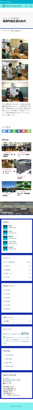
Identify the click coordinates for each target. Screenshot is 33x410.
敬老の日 (10, 236)
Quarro (20, 406)
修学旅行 (20, 178)
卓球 (20, 334)
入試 (18, 334)
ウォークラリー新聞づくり (24, 155)
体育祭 (5, 334)
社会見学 (14, 334)
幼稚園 (7, 337)
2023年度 (7, 297)
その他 (17, 277)
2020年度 (7, 309)
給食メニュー (17, 273)
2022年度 (7, 301)
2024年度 (7, 294)
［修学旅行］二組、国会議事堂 (9, 155)
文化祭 (10, 337)
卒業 (27, 337)
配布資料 (17, 270)
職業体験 (16, 339)
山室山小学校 (9, 366)
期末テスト (8, 339)
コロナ (20, 339)
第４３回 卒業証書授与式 (24, 194)
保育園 (23, 341)
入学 (25, 337)
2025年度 (7, 290)
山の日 (10, 231)
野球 (5, 343)
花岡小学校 (9, 359)
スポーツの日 (12, 242)
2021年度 (7, 305)
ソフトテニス (25, 339)
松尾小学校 (9, 362)
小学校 (12, 339)
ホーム (5, 18)
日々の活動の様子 (14, 18)
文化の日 (10, 247)
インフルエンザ (20, 337)
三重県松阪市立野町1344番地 (12, 380)
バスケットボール (12, 341)
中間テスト (9, 334)
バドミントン (19, 341)
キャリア (15, 337)
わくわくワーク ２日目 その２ (9, 172)
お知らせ (17, 266)
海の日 (10, 226)
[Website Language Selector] (7, 2)
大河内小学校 (9, 355)
